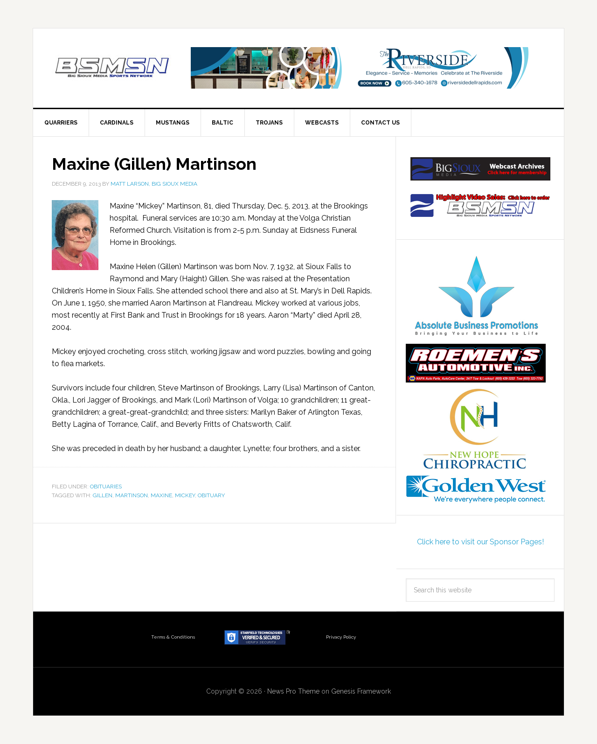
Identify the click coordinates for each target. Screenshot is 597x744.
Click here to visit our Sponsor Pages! (480, 541)
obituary (211, 495)
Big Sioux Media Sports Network (112, 68)
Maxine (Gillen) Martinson (154, 164)
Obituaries (106, 486)
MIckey (185, 495)
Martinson (131, 495)
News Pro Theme (293, 691)
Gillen (102, 495)
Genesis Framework (361, 691)
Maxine (161, 495)
